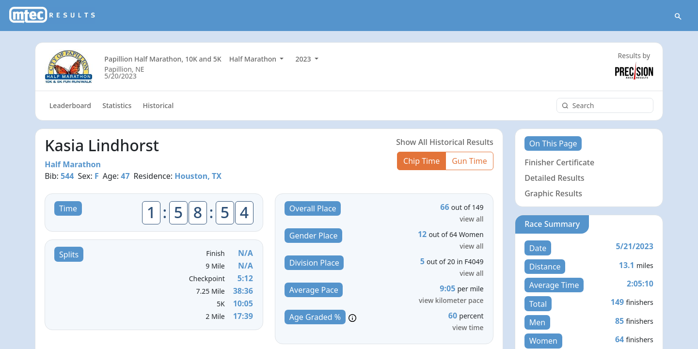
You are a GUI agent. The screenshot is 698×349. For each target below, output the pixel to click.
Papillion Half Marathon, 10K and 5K (162, 59)
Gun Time (469, 161)
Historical (158, 106)
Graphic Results (553, 194)
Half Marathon (253, 59)
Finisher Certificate (559, 163)
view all (471, 219)
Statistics (116, 106)
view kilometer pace (451, 300)
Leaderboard (70, 106)
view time (467, 328)
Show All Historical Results (444, 142)
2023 (304, 59)
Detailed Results (554, 178)
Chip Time (421, 161)
